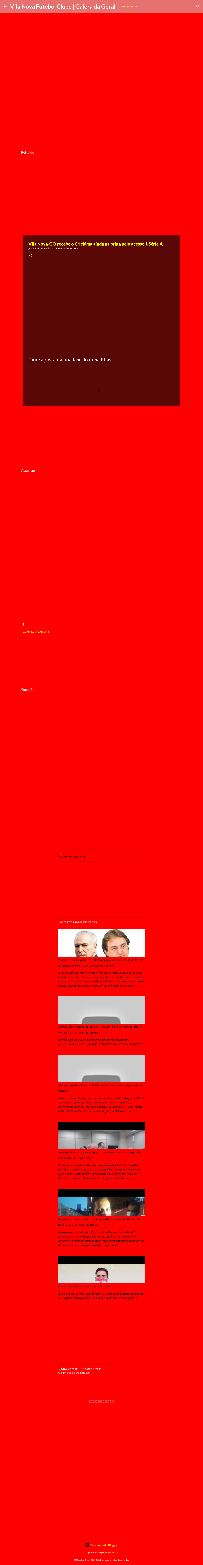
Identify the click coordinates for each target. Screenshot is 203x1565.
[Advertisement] (101, 121)
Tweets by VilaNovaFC (35, 631)
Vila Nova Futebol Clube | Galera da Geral (62, 6)
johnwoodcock (111, 1552)
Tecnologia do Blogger (101, 1545)
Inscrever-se (129, 6)
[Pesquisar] (198, 6)
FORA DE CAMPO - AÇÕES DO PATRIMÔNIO (84, 1286)
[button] (30, 255)
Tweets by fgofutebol (71, 857)
